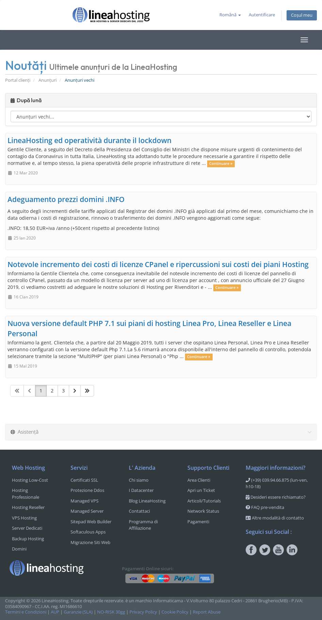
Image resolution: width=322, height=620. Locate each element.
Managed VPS (84, 501)
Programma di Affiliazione (143, 524)
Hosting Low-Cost (30, 480)
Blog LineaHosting (147, 501)
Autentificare (262, 15)
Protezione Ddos (87, 490)
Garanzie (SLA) (78, 612)
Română (230, 15)
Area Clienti (198, 480)
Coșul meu (301, 15)
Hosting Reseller (28, 507)
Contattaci (139, 511)
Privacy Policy (143, 612)
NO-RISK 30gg (111, 612)
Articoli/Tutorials (204, 501)
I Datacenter (141, 490)
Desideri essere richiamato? (276, 497)
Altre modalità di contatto (275, 518)
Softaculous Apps (88, 532)
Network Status (203, 511)
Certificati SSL (84, 480)
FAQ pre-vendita (265, 507)
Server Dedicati (27, 528)
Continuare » (220, 163)
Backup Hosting (28, 539)
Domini (19, 549)
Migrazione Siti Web (90, 542)
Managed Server (87, 511)
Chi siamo (139, 480)
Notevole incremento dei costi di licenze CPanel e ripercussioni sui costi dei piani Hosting (158, 264)
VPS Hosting (24, 518)
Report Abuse (206, 612)
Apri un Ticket (201, 490)
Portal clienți (17, 80)
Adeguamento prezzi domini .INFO (66, 199)
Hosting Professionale (25, 493)
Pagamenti (198, 521)
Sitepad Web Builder (91, 521)
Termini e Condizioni (25, 612)
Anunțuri (48, 80)
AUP (55, 612)
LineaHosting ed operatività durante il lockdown (89, 140)
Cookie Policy (175, 612)
